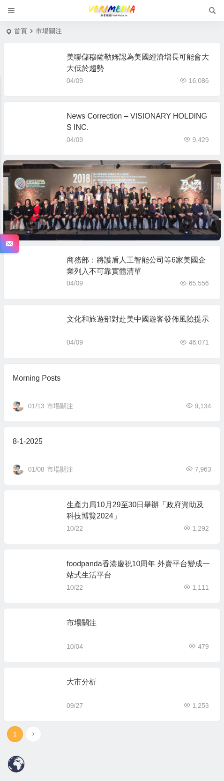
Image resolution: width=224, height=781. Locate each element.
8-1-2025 (28, 441)
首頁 (20, 31)
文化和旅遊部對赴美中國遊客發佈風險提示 (138, 319)
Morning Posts (36, 378)
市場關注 (60, 406)
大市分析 (82, 682)
